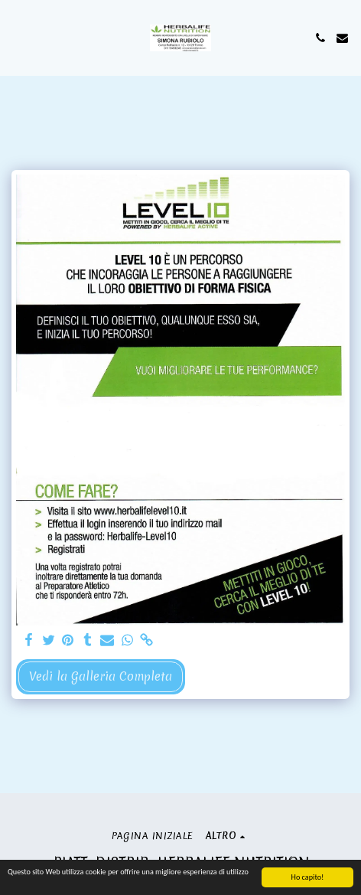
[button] (17, 37)
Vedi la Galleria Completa (100, 676)
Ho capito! (307, 878)
